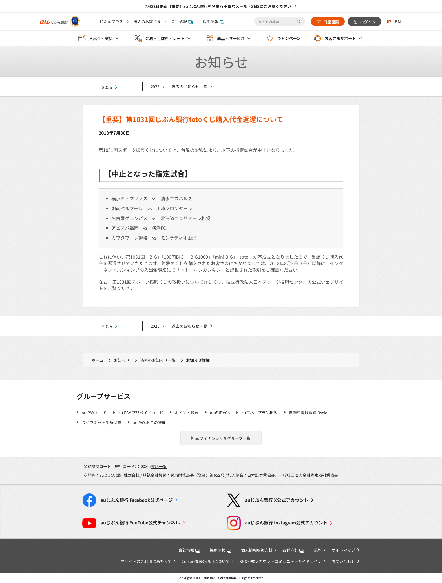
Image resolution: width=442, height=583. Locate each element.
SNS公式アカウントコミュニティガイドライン (281, 561)
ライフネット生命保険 (101, 422)
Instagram (286, 522)
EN (398, 21)
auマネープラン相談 (259, 412)
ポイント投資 (186, 412)
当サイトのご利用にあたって (146, 561)
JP (388, 21)
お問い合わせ (343, 561)
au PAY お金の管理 (149, 422)
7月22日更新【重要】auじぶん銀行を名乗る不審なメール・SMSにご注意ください (218, 6)
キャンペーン (288, 38)
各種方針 (293, 550)
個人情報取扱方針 (257, 550)
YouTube (140, 522)
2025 (155, 86)
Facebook (137, 500)
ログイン (368, 22)
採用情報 (213, 21)
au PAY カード (94, 412)
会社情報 (182, 21)
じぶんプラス (111, 21)
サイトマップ (343, 550)
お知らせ (122, 360)
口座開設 (331, 22)
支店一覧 (159, 466)
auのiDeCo (220, 412)
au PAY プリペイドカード (140, 412)
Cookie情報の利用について (206, 561)
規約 (318, 550)
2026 (107, 87)
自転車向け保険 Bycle (308, 412)
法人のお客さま (147, 21)
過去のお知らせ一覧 (189, 86)
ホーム (97, 360)
